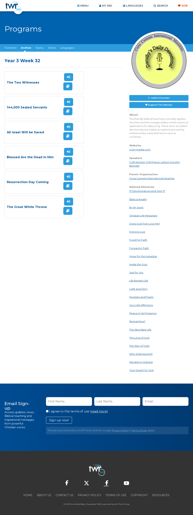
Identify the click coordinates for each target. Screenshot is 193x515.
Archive (26, 47)
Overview (11, 47)
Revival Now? (137, 321)
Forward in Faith (139, 247)
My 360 (107, 5)
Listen (51, 77)
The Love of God (139, 337)
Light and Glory (138, 288)
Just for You (136, 272)
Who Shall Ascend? (141, 353)
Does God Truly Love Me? (144, 223)
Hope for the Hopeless (143, 255)
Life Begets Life (138, 280)
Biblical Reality (138, 198)
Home (27, 494)
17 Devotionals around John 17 (147, 190)
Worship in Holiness (141, 361)
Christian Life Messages (143, 215)
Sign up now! (59, 419)
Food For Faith (138, 239)
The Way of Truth (139, 345)
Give (184, 5)
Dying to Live (137, 231)
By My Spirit (136, 207)
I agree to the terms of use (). (77, 411)
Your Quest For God (141, 369)
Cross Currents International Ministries (152, 178)
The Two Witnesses (23, 82)
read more (99, 411)
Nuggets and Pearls (141, 296)
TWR (99, 504)
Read (50, 86)
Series (52, 47)
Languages (67, 47)
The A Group (124, 504)
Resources (161, 494)
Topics (39, 47)
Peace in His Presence (143, 313)
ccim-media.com (139, 149)
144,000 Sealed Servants (79, 82)
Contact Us (64, 494)
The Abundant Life (140, 329)
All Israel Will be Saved (25, 107)
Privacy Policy (120, 429)
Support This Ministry (160, 104)
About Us (44, 494)
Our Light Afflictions (141, 304)
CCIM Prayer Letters (157, 161)
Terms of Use (139, 429)
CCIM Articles (137, 161)
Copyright (139, 494)
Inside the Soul (138, 263)
